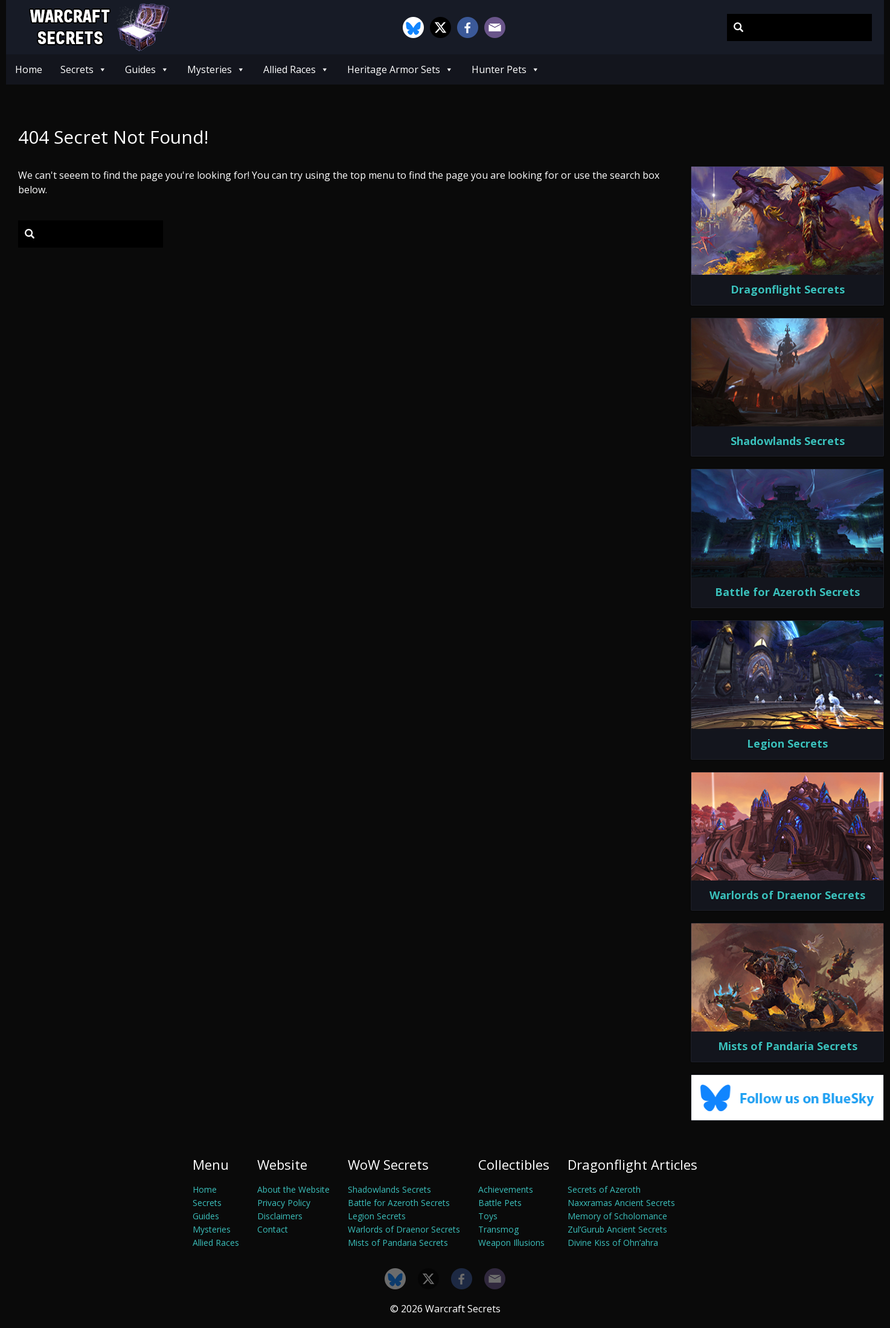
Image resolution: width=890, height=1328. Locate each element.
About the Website (293, 1189)
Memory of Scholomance (617, 1216)
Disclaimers (280, 1216)
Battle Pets (500, 1202)
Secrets (83, 69)
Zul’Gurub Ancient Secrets (617, 1229)
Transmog (498, 1229)
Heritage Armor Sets (400, 69)
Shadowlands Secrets (389, 1189)
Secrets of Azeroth (604, 1189)
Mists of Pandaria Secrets (398, 1242)
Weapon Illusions (511, 1242)
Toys (488, 1216)
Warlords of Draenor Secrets (404, 1229)
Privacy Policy (283, 1202)
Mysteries (216, 69)
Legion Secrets (377, 1216)
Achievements (505, 1189)
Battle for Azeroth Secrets (399, 1202)
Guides (147, 69)
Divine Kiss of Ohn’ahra (613, 1242)
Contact (272, 1229)
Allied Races (296, 69)
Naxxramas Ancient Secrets (621, 1202)
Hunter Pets (506, 69)
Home (28, 69)
